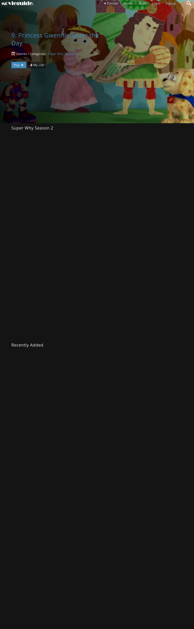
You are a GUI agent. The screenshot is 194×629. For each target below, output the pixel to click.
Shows (128, 3)
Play (19, 65)
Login (156, 3)
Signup (171, 3)
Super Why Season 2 (63, 54)
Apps (142, 3)
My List (36, 65)
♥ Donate (111, 3)
